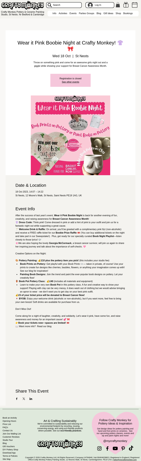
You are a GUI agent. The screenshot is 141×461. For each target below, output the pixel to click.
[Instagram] (99, 448)
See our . (67, 431)
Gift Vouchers (9, 446)
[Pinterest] (123, 448)
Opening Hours (9, 421)
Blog (5, 443)
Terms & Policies (10, 456)
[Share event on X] (23, 399)
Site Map (7, 459)
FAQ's (5, 427)
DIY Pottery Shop (10, 449)
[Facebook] (107, 448)
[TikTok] (131, 448)
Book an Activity (10, 418)
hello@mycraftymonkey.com (125, 460)
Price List (7, 424)
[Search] (64, 5)
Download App (9, 453)
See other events (70, 82)
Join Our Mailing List (12, 434)
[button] (118, 4)
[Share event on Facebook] (16, 399)
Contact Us (8, 430)
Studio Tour (8, 440)
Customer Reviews (11, 437)
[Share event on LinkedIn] (30, 399)
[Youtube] (115, 448)
